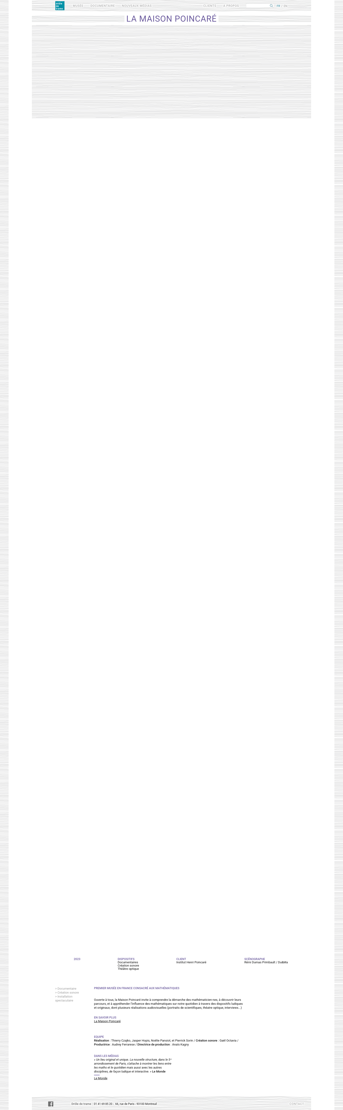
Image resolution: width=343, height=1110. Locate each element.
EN (285, 6)
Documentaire (66, 988)
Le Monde (100, 1078)
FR (278, 6)
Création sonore (68, 992)
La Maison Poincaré (107, 1021)
